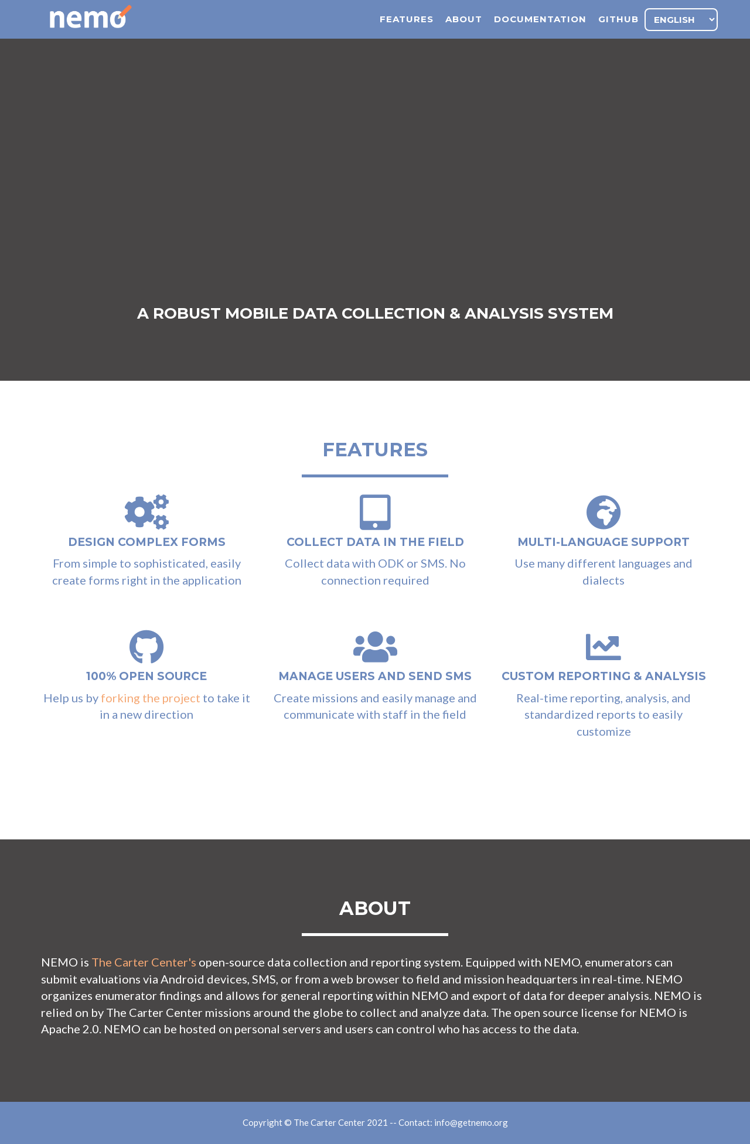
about (463, 32)
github (618, 32)
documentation (540, 32)
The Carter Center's (143, 962)
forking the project (150, 698)
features (407, 32)
